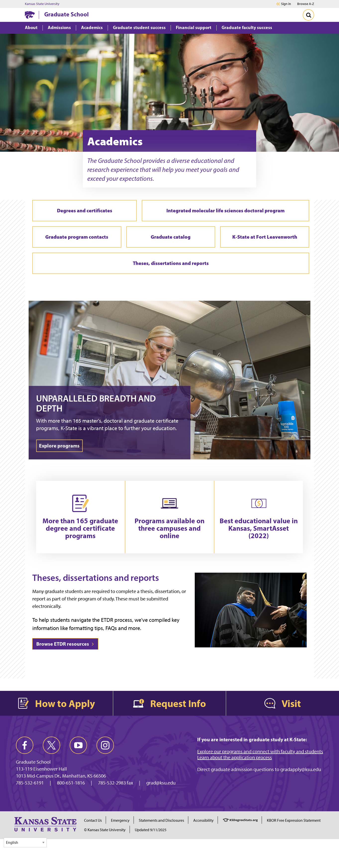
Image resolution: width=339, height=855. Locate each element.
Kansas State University (42, 4)
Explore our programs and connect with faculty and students (260, 751)
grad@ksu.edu (161, 783)
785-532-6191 (30, 783)
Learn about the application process (234, 757)
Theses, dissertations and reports (171, 263)
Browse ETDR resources (65, 644)
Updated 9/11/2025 (150, 829)
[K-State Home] (30, 15)
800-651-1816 (71, 783)
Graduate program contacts (76, 237)
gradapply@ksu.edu (300, 769)
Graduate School (66, 14)
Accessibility (203, 820)
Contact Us (93, 820)
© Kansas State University (105, 829)
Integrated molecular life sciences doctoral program (225, 210)
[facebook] (24, 745)
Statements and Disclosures (161, 820)
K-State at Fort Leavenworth (264, 237)
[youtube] (78, 745)
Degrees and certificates (84, 210)
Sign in (286, 4)
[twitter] (51, 745)
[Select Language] (25, 842)
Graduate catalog (171, 237)
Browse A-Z (305, 4)
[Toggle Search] (308, 15)
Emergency (120, 820)
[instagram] (105, 745)
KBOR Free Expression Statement (294, 820)
